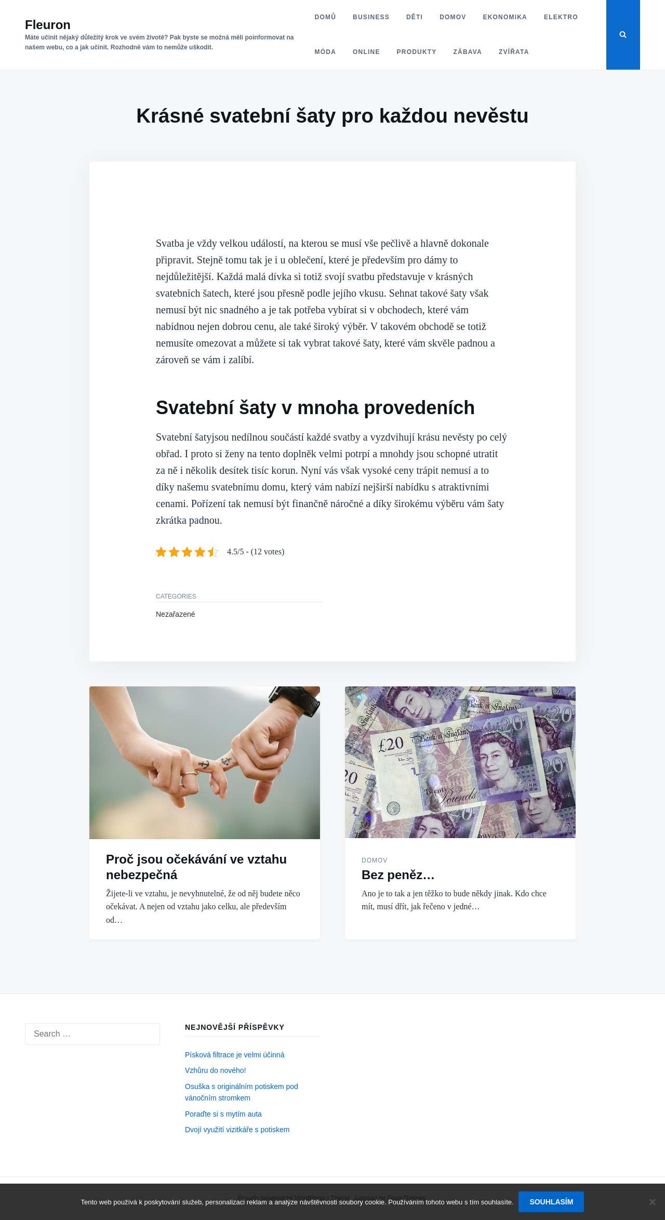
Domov (452, 17)
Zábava (467, 52)
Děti (414, 17)
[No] (652, 1202)
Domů (325, 17)
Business (370, 17)
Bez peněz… (398, 875)
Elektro (560, 17)
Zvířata (513, 52)
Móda (325, 52)
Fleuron (48, 25)
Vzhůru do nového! (215, 1070)
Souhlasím (552, 1202)
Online (366, 52)
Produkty (416, 52)
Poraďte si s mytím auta (223, 1114)
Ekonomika (505, 17)
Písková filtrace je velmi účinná (234, 1055)
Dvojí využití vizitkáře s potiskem (237, 1129)
